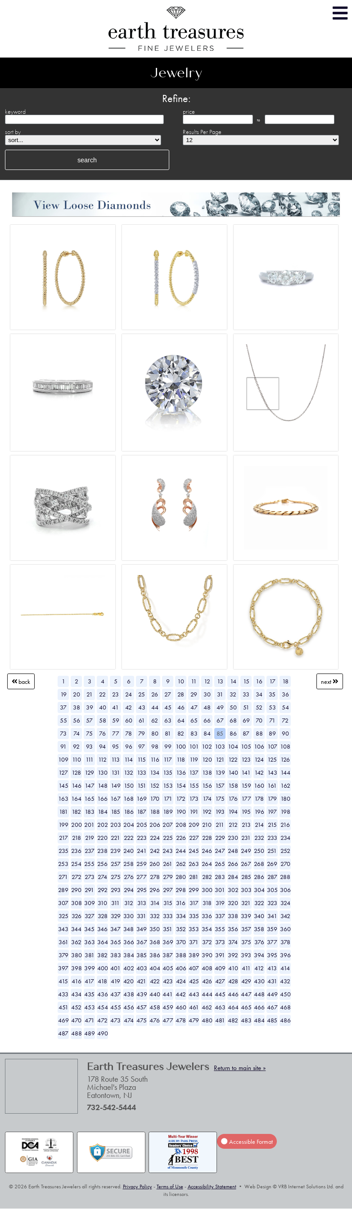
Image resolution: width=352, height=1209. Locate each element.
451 (63, 1007)
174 (207, 798)
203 (115, 825)
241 (142, 851)
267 (246, 864)
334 (181, 916)
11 (194, 681)
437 (115, 994)
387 (167, 955)
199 (63, 825)
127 (63, 772)
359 (272, 929)
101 (194, 746)
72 (285, 720)
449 (272, 994)
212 (233, 825)
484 (259, 1020)
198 (285, 811)
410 (233, 968)
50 (233, 707)
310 (102, 903)
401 (115, 968)
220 (102, 838)
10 (180, 681)
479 (194, 1020)
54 (285, 707)
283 (220, 877)
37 (63, 707)
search (87, 160)
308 (76, 903)
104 (233, 746)
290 (76, 890)
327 (90, 916)
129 (89, 772)
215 (272, 825)
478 (181, 1020)
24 (128, 694)
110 (76, 759)
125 (272, 759)
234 (285, 838)
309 (89, 903)
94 (102, 746)
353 (194, 929)
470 (76, 1020)
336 (207, 916)
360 (285, 929)
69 (246, 720)
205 (141, 825)
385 (141, 955)
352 (181, 929)
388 (181, 955)
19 (63, 694)
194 (233, 811)
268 (259, 864)
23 (115, 694)
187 (141, 811)
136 (181, 772)
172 (180, 798)
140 (233, 772)
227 (194, 838)
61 (142, 720)
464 (233, 1007)
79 (141, 733)
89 (272, 733)
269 (272, 864)
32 (233, 694)
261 (167, 864)
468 (285, 1007)
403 (141, 968)
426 (207, 981)
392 (233, 955)
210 (207, 825)
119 (194, 759)
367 (141, 942)
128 (76, 772)
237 (90, 851)
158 (233, 785)
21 (89, 694)
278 (155, 877)
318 (207, 903)
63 (167, 720)
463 (220, 1007)
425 (194, 981)
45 (167, 707)
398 (76, 968)
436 (102, 994)
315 (167, 903)
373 (220, 942)
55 (63, 720)
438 (128, 994)
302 (233, 890)
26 (154, 694)
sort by (13, 132)
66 (207, 720)
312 (128, 903)
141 (246, 772)
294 (129, 890)
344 (76, 929)
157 (220, 785)
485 (272, 1020)
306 (285, 890)
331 (141, 916)
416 (76, 981)
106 (259, 746)
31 (220, 694)
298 (181, 890)
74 (76, 733)
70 (259, 720)
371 (194, 942)
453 (89, 1007)
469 (63, 1020)
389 (194, 955)
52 (259, 707)
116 (154, 759)
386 (154, 955)
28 (180, 694)
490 (102, 1033)
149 (116, 785)
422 (155, 981)
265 (220, 864)
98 (154, 746)
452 (76, 1007)
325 (63, 916)
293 (116, 890)
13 (220, 681)
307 (63, 903)
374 (233, 942)
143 (272, 772)
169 (141, 798)
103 (220, 746)
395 (272, 955)
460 (181, 1007)
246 (207, 851)
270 (285, 864)
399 (89, 968)
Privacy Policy (137, 1186)
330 (128, 916)
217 (63, 838)
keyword (15, 111)
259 (141, 864)
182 (76, 811)
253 (63, 864)
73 (63, 733)
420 (128, 981)
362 (76, 942)
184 (103, 811)
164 (76, 798)
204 (128, 825)
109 (63, 759)
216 (285, 825)
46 (181, 707)
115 (141, 759)
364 (102, 942)
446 (233, 994)
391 (220, 955)
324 (285, 903)
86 (233, 733)
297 (168, 890)
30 (207, 694)
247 (220, 851)
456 (128, 1007)
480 (207, 1020)
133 (141, 772)
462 (207, 1007)
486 (285, 1020)
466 (259, 1007)
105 (246, 746)
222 (129, 838)
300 (207, 890)
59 (115, 720)
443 (194, 994)
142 (259, 772)
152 (154, 785)
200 (76, 825)
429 (246, 981)
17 (272, 681)
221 (115, 838)
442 (181, 994)
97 (141, 746)
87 (246, 733)
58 (102, 720)
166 (102, 798)
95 (115, 746)
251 (272, 851)
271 (63, 877)
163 (63, 798)
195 (246, 811)
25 (141, 694)
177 (246, 798)
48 (207, 707)
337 (220, 916)
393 (246, 955)
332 (155, 916)
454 (102, 1007)
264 (207, 864)
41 (115, 707)
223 (142, 838)
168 (128, 798)
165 (89, 798)
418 (102, 981)
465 (246, 1007)
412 (259, 968)
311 (115, 903)
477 (167, 1020)
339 (246, 916)
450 (285, 994)
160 (259, 785)
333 (168, 916)
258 (128, 864)
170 (154, 798)
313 (141, 903)
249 (246, 851)
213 (246, 825)
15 (246, 681)
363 (89, 942)
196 (259, 811)
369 (167, 942)
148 (103, 785)
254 (76, 864)
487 (63, 1033)
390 (207, 955)
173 (194, 798)
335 (194, 916)
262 (181, 864)
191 (194, 811)
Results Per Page (202, 132)
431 (272, 981)
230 (233, 838)
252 (285, 851)
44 (154, 707)
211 (220, 825)
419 (115, 981)
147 (90, 785)
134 (154, 772)
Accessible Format (246, 1142)
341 (272, 916)
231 (246, 838)
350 (154, 929)
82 (180, 733)
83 (194, 733)
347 (115, 929)
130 (103, 772)
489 (89, 1033)
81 (168, 733)
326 (76, 916)
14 (233, 681)
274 (102, 877)
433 (63, 994)
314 (154, 903)
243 (167, 851)
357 (246, 929)
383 (115, 955)
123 (246, 759)
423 (168, 981)
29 (193, 694)
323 (272, 903)
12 (207, 681)
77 (115, 733)
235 (63, 851)
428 (233, 981)
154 (181, 785)
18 (285, 681)
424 (181, 981)
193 (220, 811)
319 (220, 903)
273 (90, 877)
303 (246, 890)
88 (259, 733)
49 (220, 707)
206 (154, 825)
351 (167, 929)
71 (272, 720)
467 (272, 1007)
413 (272, 968)
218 (76, 838)
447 (246, 994)
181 (63, 811)
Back (21, 682)
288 (285, 877)
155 (194, 785)
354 (207, 929)
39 (89, 707)
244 (181, 851)
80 (154, 733)
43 (141, 707)
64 (181, 720)
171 (167, 798)
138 (207, 772)
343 (63, 929)
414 (285, 968)
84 (207, 733)
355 (220, 929)
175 (220, 798)
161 (272, 785)
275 (116, 877)
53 (272, 707)
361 (63, 942)
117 (167, 759)
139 (220, 772)
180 (285, 798)
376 (259, 942)
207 (167, 825)
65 (194, 720)
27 (167, 694)
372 (207, 942)
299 (194, 890)
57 (89, 720)
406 (181, 968)
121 (220, 759)
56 (76, 720)
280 (181, 877)
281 (194, 877)
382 (102, 955)
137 (194, 772)
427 (220, 981)
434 (76, 994)
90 (285, 733)
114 (128, 759)
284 (233, 877)
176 (233, 798)
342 (285, 916)
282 (207, 877)
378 (285, 942)
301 (220, 890)
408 (207, 968)
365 (115, 942)
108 (285, 746)
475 (141, 1020)
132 (128, 772)
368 (154, 942)
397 (63, 968)
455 (115, 1007)
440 (154, 994)
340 (259, 916)
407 (194, 968)
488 (76, 1033)
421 (141, 981)
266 (233, 864)
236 (76, 851)
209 (194, 825)
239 (115, 851)
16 (259, 681)
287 (272, 877)
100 (181, 746)
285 (246, 877)
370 (181, 942)
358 (259, 929)
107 (272, 746)
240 (128, 851)
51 (246, 707)
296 (154, 890)
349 (141, 929)
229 (220, 838)
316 (180, 903)
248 (233, 851)
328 (103, 916)
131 (115, 772)
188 (155, 811)
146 (76, 785)
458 (154, 1007)
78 (128, 733)
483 (246, 1020)
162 (285, 785)
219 (89, 838)
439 (141, 994)
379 (63, 955)
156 (207, 785)
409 (220, 968)
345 (89, 929)
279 (168, 877)
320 (233, 903)
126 (285, 759)
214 (259, 825)
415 (63, 981)
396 (285, 955)
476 (154, 1020)
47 (194, 707)
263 (194, 864)
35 (272, 694)
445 (220, 994)
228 (207, 838)
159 (246, 785)
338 (233, 916)
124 (259, 759)
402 (128, 968)
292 (103, 890)
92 (76, 746)
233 (272, 838)
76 (102, 733)
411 (246, 968)
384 (128, 955)
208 (181, 825)
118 (180, 759)
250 (259, 851)
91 (63, 746)
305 (272, 890)
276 (129, 877)
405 (167, 968)
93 (89, 746)
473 (115, 1020)
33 (246, 694)
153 (168, 785)
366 (128, 942)
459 (167, 1007)
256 (102, 864)
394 (259, 955)
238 (102, 851)
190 (181, 811)
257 (116, 864)
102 (207, 746)
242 (155, 851)
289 (63, 890)
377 (272, 942)
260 (154, 864)
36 (285, 694)
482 (233, 1020)
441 (167, 994)
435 (89, 994)
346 (102, 929)
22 (102, 694)
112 (102, 759)
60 (128, 720)
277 (141, 877)
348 (128, 929)
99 (167, 746)
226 (181, 838)
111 (90, 759)
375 (246, 942)
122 (233, 759)
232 (259, 838)
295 (142, 890)
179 (272, 798)
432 (285, 981)
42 (128, 707)
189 (168, 811)
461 (194, 1007)
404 (154, 968)
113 (115, 759)
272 (76, 877)
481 (220, 1020)
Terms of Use (170, 1186)
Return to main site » (240, 1067)
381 (90, 955)
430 (259, 981)
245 (194, 851)
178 (259, 798)
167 (115, 798)
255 (89, 864)
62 (154, 720)
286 (259, 877)
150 (129, 785)
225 (168, 838)
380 (76, 955)
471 (90, 1020)
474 (129, 1020)
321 (246, 903)
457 (141, 1007)
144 (285, 772)
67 (220, 720)
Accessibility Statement (212, 1186)
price (189, 111)
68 (233, 720)
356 (233, 929)
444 (207, 994)
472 (102, 1020)
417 (89, 981)
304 (259, 890)
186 (129, 811)
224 (155, 838)
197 (272, 811)
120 (207, 759)
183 (90, 811)
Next (329, 682)
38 (76, 707)
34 (259, 694)
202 (102, 825)
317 (194, 903)
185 (115, 811)
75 (89, 733)
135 (167, 772)
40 (102, 707)
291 (89, 890)
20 (76, 694)
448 (259, 994)
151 (141, 785)
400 (102, 968)
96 (128, 746)
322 (259, 903)
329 (116, 916)
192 (207, 811)
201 (89, 825)
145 (63, 785)
